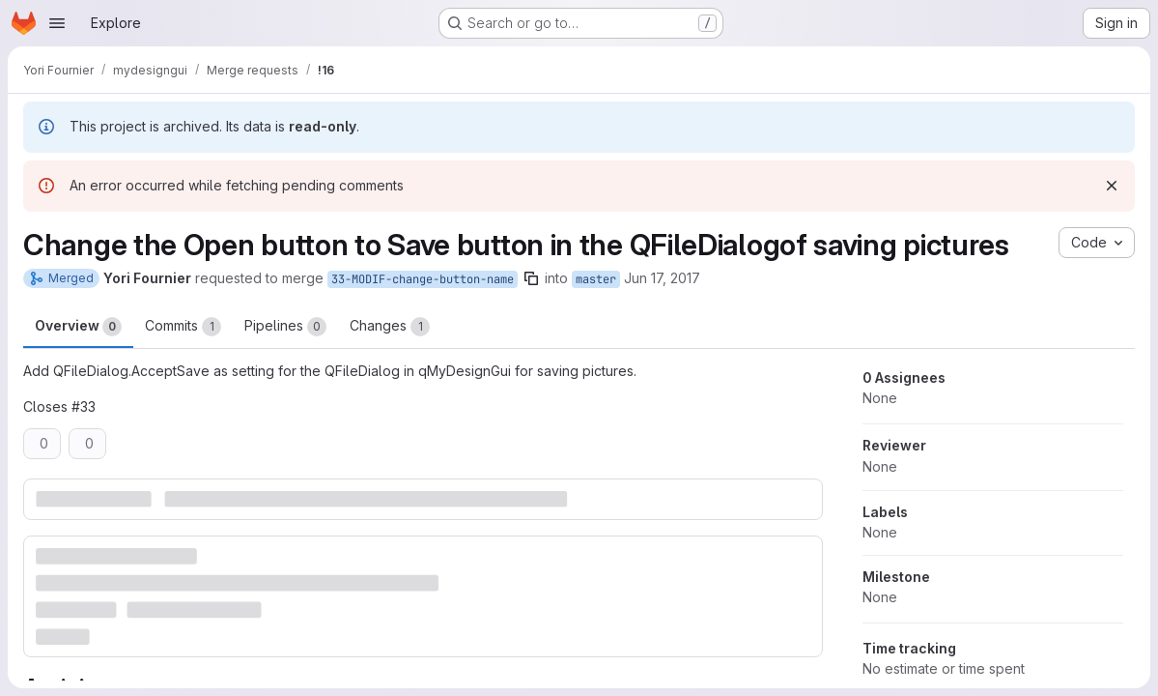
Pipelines (285, 326)
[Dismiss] (1111, 185)
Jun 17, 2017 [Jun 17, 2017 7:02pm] (662, 278)
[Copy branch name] (531, 278)
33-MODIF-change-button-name (422, 279)
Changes (390, 326)
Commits (183, 326)
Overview (78, 326)
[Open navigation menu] (57, 23)
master (596, 279)
